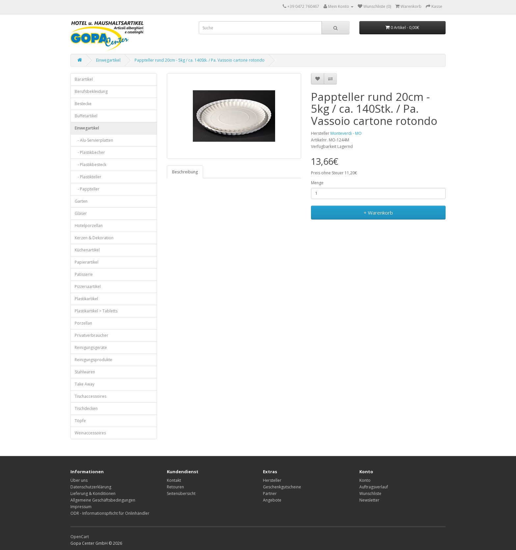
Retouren (175, 487)
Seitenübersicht (181, 493)
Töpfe (80, 420)
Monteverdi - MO (346, 133)
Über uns (79, 480)
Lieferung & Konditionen (93, 493)
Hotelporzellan (89, 225)
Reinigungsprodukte (93, 359)
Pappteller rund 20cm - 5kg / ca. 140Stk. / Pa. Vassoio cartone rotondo (200, 60)
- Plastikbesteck (90, 164)
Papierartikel (86, 262)
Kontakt (174, 480)
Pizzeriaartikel (88, 286)
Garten (81, 201)
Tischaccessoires (90, 396)
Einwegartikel (108, 60)
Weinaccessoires (90, 433)
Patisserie (84, 274)
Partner (270, 493)
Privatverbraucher (91, 335)
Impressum (80, 506)
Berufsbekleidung (91, 91)
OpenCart (79, 536)
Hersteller (272, 480)
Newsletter (369, 500)
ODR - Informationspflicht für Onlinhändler (109, 513)
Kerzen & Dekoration (94, 238)
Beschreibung (185, 172)
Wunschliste (370, 493)
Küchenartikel (87, 250)
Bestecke (83, 103)
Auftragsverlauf (373, 487)
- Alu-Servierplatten (94, 140)
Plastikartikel (86, 299)
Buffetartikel (86, 116)
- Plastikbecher (90, 152)
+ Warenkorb (378, 212)
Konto (365, 480)
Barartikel (84, 79)
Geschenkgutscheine (282, 487)
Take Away (84, 384)
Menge (317, 183)
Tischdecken (86, 408)
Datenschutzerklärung (90, 487)
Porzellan (83, 323)
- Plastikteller (88, 177)
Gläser (81, 213)
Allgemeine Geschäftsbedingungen (102, 500)
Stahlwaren (85, 372)
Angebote (272, 500)
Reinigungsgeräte (91, 347)
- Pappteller (87, 189)
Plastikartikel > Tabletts (96, 311)
